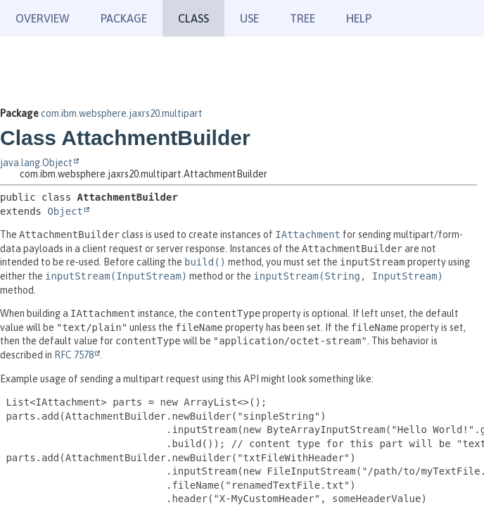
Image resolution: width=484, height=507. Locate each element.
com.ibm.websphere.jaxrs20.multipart (122, 113)
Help (358, 18)
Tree (302, 18)
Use (249, 18)
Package (124, 18)
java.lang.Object (36, 162)
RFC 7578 (74, 355)
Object (65, 211)
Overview (42, 18)
